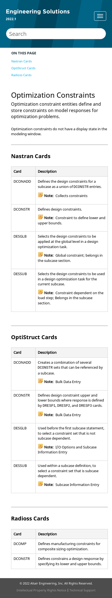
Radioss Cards (21, 75)
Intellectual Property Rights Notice (41, 590)
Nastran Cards (21, 61)
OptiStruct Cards (23, 68)
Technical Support (82, 590)
